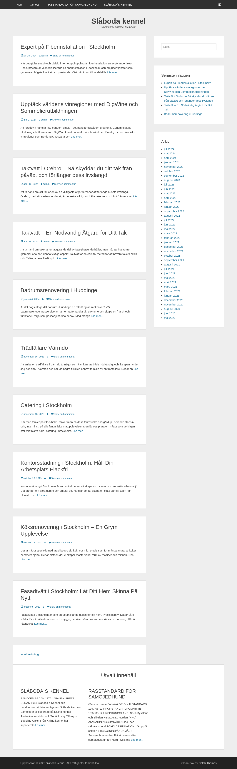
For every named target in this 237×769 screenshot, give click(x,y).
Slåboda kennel (118, 21)
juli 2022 (169, 220)
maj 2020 (170, 317)
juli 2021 (169, 268)
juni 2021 (169, 273)
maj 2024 (170, 153)
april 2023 (170, 197)
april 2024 (170, 157)
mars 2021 (170, 286)
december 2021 (173, 246)
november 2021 (173, 251)
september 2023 (174, 175)
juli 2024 (169, 149)
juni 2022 (169, 224)
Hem (20, 4)
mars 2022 (170, 233)
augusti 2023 (172, 180)
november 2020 (173, 304)
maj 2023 (170, 193)
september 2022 (174, 211)
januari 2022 (171, 242)
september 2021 (174, 260)
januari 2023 (171, 206)
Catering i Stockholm (46, 405)
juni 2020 (169, 313)
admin (44, 55)
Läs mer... (41, 725)
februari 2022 (172, 237)
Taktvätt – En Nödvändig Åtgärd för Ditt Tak (74, 233)
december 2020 (173, 300)
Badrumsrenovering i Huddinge (59, 290)
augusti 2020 (172, 308)
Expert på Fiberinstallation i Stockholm (68, 47)
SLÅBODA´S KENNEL (118, 4)
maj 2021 (170, 277)
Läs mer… (113, 72)
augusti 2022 (172, 215)
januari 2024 (171, 162)
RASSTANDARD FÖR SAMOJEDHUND (71, 4)
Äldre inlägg (30, 654)
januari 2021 (171, 295)
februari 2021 (172, 291)
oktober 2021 (172, 255)
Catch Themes (208, 763)
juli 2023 (169, 184)
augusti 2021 (172, 264)
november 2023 (173, 166)
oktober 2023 (172, 171)
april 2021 (170, 282)
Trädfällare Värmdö (44, 348)
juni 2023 (169, 188)
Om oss (35, 4)
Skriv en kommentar (63, 55)
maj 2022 (170, 228)
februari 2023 (172, 202)
